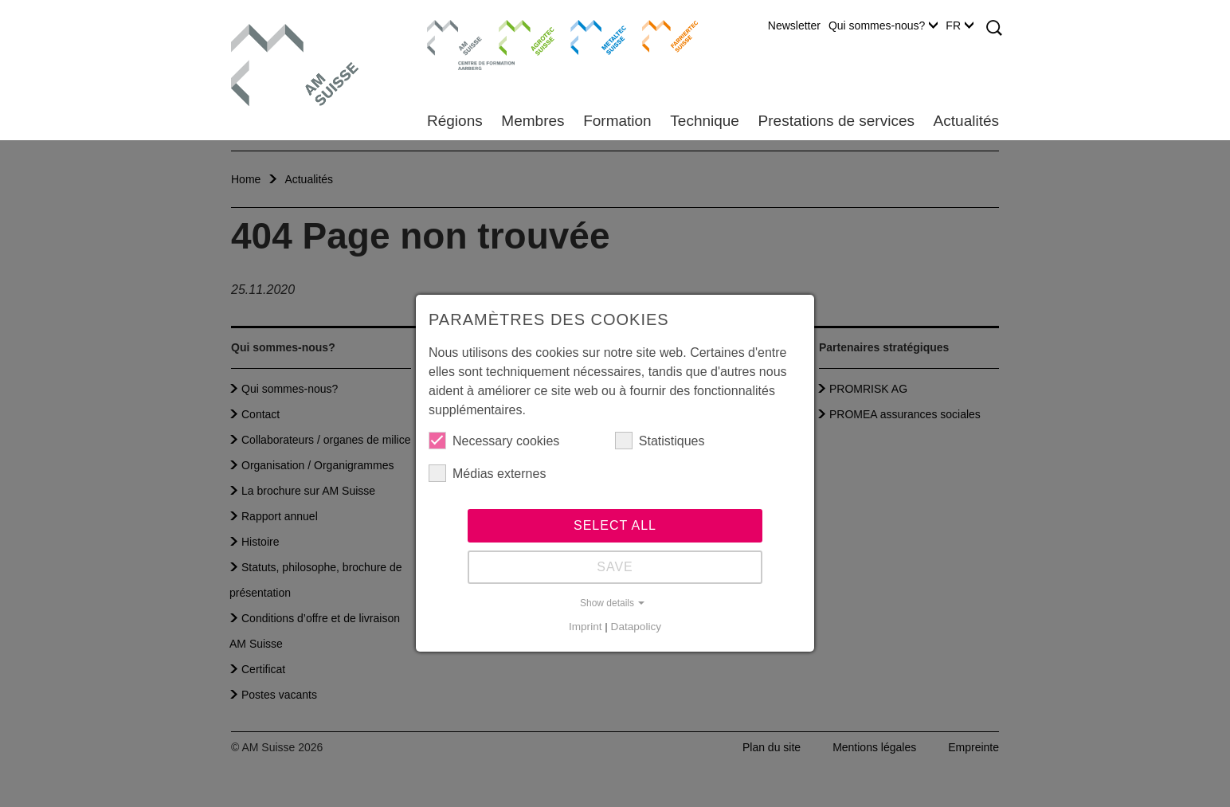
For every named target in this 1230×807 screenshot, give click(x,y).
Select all (615, 525)
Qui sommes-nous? (883, 25)
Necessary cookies (494, 440)
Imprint (585, 627)
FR (959, 25)
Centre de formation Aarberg (448, 43)
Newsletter (794, 25)
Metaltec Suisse (588, 35)
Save (615, 567)
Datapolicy (636, 627)
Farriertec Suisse (662, 35)
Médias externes (487, 473)
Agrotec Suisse (515, 35)
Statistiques (660, 440)
